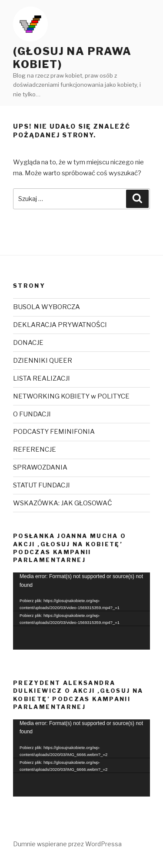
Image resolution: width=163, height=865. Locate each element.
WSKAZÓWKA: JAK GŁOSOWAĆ (62, 503)
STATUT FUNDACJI (41, 485)
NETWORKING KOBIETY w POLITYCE (71, 396)
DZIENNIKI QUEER (42, 360)
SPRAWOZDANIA (40, 467)
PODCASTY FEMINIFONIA (54, 432)
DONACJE (28, 343)
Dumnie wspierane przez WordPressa (67, 844)
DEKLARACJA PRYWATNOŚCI (60, 325)
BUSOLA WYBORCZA (46, 307)
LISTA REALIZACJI (41, 378)
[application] (81, 611)
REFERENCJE (34, 449)
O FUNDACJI (32, 414)
